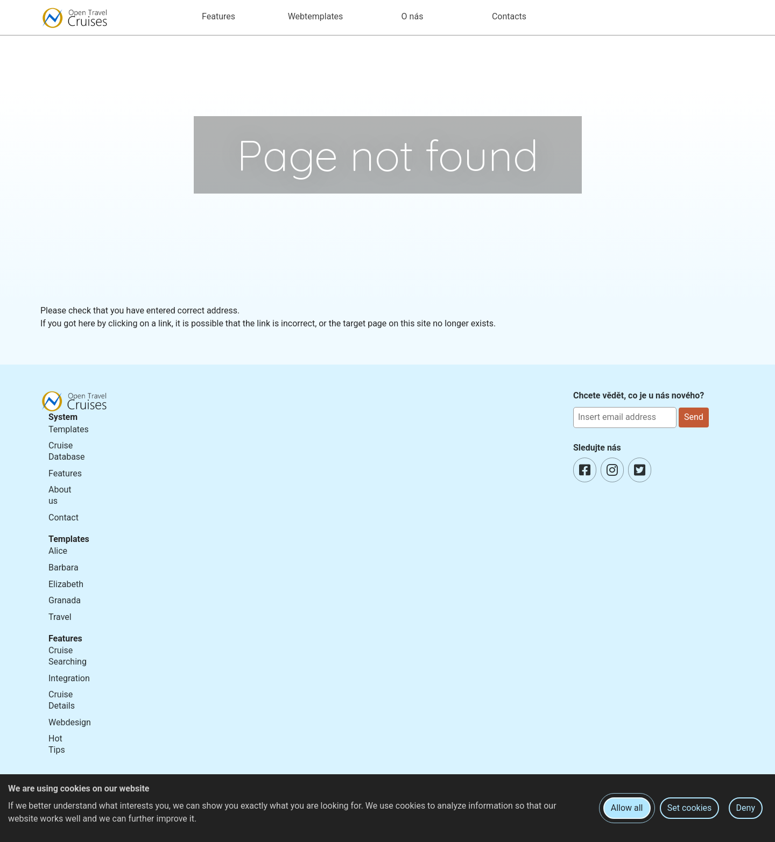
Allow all (627, 808)
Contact (63, 517)
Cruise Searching (67, 656)
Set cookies (689, 808)
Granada (64, 600)
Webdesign (69, 722)
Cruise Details (61, 700)
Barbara (63, 567)
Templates (68, 429)
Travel (60, 617)
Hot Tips (56, 744)
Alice (57, 551)
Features (65, 473)
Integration (69, 678)
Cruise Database (66, 451)
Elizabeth (65, 584)
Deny (745, 808)
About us (60, 495)
